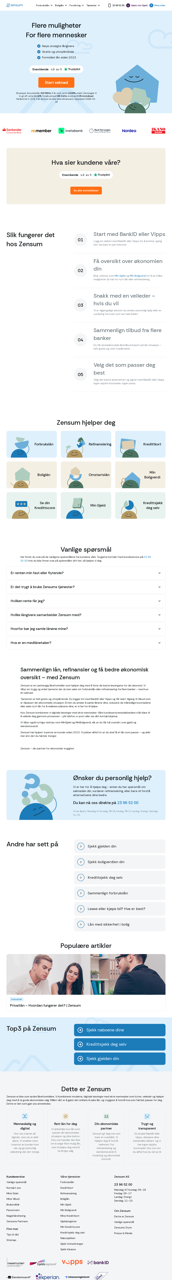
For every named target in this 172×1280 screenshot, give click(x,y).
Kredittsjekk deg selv (72, 1232)
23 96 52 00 (127, 802)
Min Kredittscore (70, 1227)
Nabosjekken (67, 1238)
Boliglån (64, 1199)
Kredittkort (66, 1188)
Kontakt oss (13, 1188)
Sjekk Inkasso (68, 1249)
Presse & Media (123, 1233)
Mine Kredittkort (69, 1216)
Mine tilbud (12, 1199)
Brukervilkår (12, 1204)
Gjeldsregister (68, 1221)
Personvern (13, 1210)
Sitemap (11, 1240)
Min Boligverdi (138, 275)
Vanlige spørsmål (16, 1182)
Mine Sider (12, 1193)
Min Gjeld (120, 275)
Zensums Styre (123, 1227)
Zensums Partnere (17, 1221)
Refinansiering (68, 1193)
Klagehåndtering (16, 1216)
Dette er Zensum (124, 1216)
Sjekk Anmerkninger (71, 1244)
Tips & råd (12, 1234)
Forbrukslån (67, 1182)
